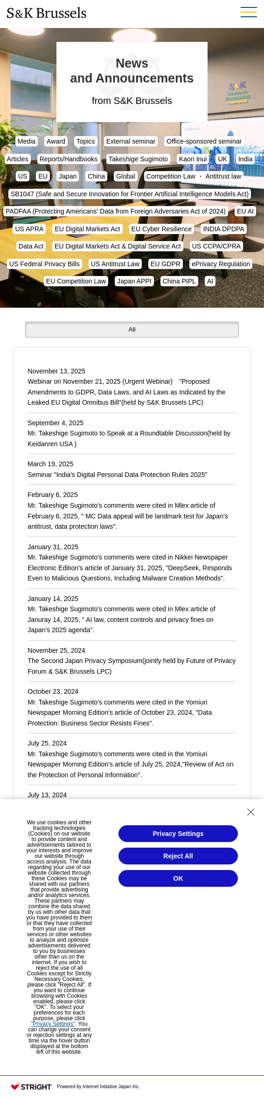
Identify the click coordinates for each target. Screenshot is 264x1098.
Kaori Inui (193, 159)
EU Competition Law (76, 281)
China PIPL (179, 281)
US (23, 176)
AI (210, 281)
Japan (67, 176)
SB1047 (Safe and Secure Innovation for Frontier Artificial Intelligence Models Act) (130, 194)
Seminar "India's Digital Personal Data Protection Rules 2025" (117, 474)
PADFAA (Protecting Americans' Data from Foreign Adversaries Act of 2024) (116, 211)
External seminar (131, 141)
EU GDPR (166, 264)
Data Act (31, 246)
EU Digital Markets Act (87, 229)
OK (178, 878)
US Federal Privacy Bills (44, 264)
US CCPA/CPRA (216, 246)
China (96, 176)
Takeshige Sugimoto (138, 159)
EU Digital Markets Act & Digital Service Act (118, 246)
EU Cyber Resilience (162, 229)
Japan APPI (134, 281)
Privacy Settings (178, 833)
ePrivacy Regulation (221, 264)
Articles (17, 159)
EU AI (245, 211)
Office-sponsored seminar (204, 141)
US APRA (29, 229)
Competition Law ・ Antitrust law (193, 176)
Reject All (178, 856)
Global (125, 176)
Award (56, 141)
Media (26, 141)
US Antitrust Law (115, 264)
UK (222, 159)
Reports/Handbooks (68, 159)
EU (43, 176)
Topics (85, 141)
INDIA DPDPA (223, 229)
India (245, 159)
